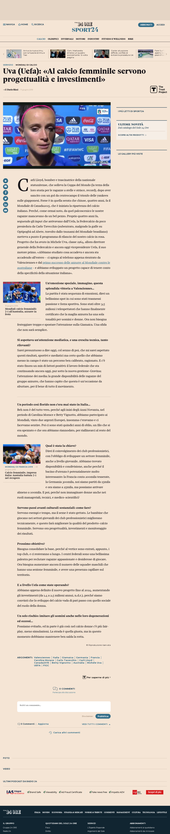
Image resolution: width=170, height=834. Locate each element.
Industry (93, 38)
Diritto (48, 831)
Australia (78, 662)
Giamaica (67, 657)
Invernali (67, 38)
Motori (80, 38)
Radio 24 (7, 831)
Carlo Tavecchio (67, 660)
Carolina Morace (44, 660)
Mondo (46, 812)
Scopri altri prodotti (132, 135)
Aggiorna (43, 724)
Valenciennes (42, 657)
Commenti (109, 812)
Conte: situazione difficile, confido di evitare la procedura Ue (122, 52)
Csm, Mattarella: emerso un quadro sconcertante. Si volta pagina (77, 54)
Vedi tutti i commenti (96, 724)
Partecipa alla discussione (64, 692)
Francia (95, 657)
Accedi (161, 24)
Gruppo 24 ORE (10, 827)
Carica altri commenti (64, 732)
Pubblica (103, 716)
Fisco (47, 827)
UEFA (37, 665)
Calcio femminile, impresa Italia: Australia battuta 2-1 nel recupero (20, 475)
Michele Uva (94, 662)
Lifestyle (162, 812)
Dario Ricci (12, 89)
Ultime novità (130, 124)
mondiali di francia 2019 (19, 467)
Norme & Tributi (93, 812)
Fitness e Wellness (113, 38)
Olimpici (53, 38)
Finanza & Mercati (73, 812)
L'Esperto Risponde (96, 827)
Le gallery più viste (130, 154)
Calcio (41, 38)
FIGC (46, 665)
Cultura (136, 812)
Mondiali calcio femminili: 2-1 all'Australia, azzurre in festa (21, 311)
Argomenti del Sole (96, 831)
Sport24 (85, 29)
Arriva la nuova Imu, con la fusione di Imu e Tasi (34, 52)
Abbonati (146, 24)
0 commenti (64, 688)
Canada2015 (41, 662)
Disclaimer (87, 716)
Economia (57, 812)
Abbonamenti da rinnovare (142, 831)
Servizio (8, 65)
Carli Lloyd (85, 660)
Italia (56, 657)
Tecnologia (149, 812)
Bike (130, 38)
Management (123, 812)
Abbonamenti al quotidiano (142, 827)
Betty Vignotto (61, 662)
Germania (82, 657)
